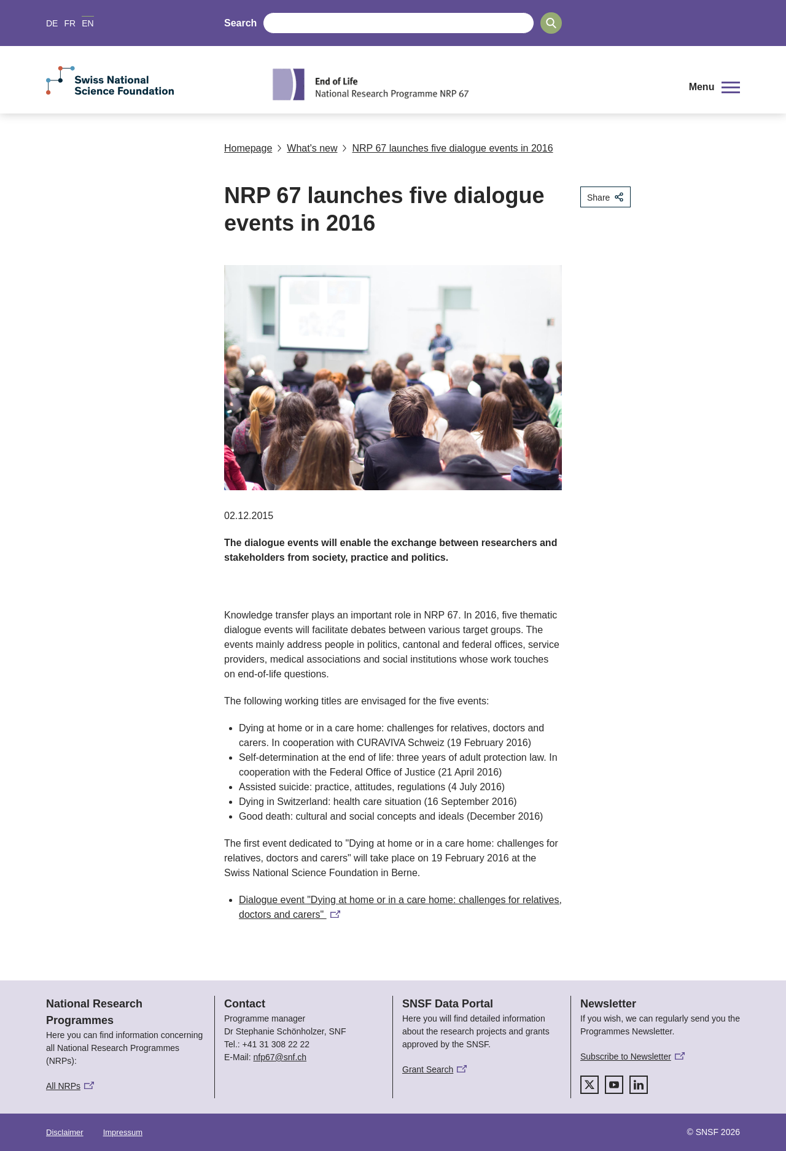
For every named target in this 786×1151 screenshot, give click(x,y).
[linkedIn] (638, 1085)
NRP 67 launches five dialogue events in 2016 (447, 148)
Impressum (122, 1132)
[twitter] (589, 1085)
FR (70, 23)
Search (240, 23)
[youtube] (614, 1085)
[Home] (469, 84)
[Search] (551, 23)
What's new (307, 148)
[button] (714, 87)
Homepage (248, 148)
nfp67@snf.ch (279, 1057)
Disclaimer (65, 1132)
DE (52, 23)
